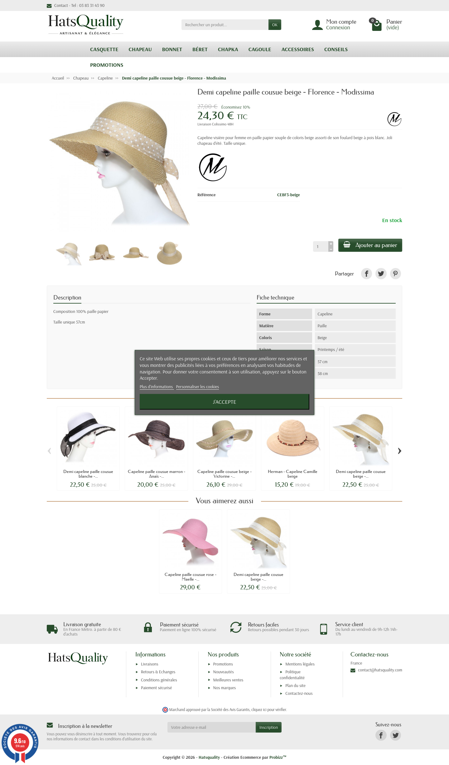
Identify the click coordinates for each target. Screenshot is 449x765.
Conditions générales (159, 680)
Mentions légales (300, 664)
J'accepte (224, 401)
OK (275, 24)
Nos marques (224, 687)
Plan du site (295, 685)
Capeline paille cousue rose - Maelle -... (190, 577)
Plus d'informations (157, 386)
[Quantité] (320, 246)
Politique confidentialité (292, 674)
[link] (366, 273)
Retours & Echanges (158, 672)
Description (67, 297)
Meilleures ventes (228, 680)
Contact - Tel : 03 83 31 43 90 (75, 5)
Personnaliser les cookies (197, 386)
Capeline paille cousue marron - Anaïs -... (156, 474)
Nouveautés (223, 672)
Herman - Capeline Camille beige (292, 474)
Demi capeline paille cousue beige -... (361, 474)
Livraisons (149, 664)
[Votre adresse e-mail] (211, 727)
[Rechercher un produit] (224, 24)
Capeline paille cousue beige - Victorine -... (224, 474)
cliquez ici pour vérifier (268, 709)
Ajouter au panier (370, 245)
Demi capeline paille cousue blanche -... (88, 474)
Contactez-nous (298, 693)
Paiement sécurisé (156, 687)
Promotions (223, 664)
